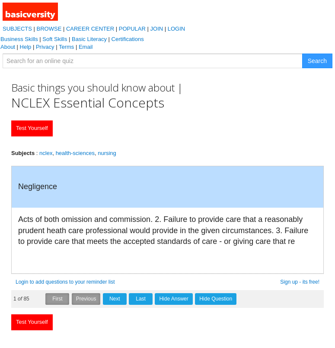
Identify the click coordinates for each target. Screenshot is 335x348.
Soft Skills (54, 39)
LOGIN (176, 28)
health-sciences (75, 153)
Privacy (45, 47)
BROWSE (49, 28)
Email (86, 47)
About (7, 47)
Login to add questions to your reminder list (65, 282)
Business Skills (19, 39)
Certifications (128, 39)
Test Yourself (32, 128)
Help (26, 47)
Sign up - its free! (299, 282)
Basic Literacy (89, 39)
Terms (66, 47)
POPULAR (132, 28)
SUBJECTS (17, 28)
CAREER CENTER (90, 28)
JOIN (156, 28)
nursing (107, 153)
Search (317, 60)
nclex (45, 153)
